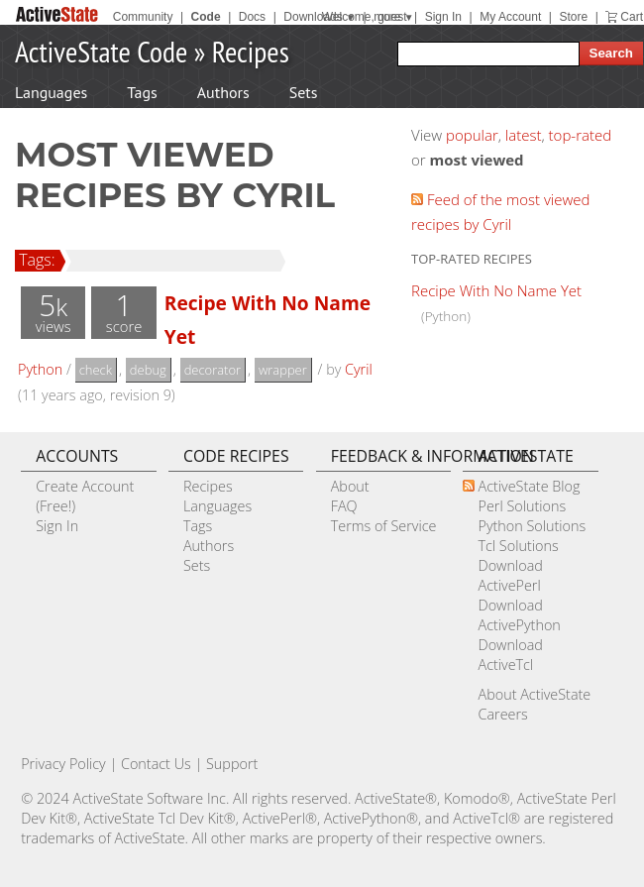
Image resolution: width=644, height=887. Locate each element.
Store (573, 17)
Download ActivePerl (510, 575)
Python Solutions (532, 525)
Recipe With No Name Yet (496, 290)
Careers (502, 714)
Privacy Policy (63, 763)
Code (206, 17)
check (95, 370)
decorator (212, 370)
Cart (631, 17)
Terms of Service (384, 525)
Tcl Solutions (518, 545)
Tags (142, 92)
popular (472, 135)
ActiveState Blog (529, 486)
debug (148, 370)
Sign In (443, 17)
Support (232, 763)
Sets (303, 92)
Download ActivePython (519, 615)
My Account (510, 17)
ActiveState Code (101, 51)
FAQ (344, 506)
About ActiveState (534, 694)
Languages (51, 92)
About (350, 486)
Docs (252, 17)
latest (523, 135)
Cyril (359, 369)
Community (143, 17)
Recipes (250, 51)
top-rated (580, 135)
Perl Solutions (522, 506)
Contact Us (156, 763)
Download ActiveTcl (510, 654)
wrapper (283, 370)
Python (40, 369)
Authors (223, 92)
